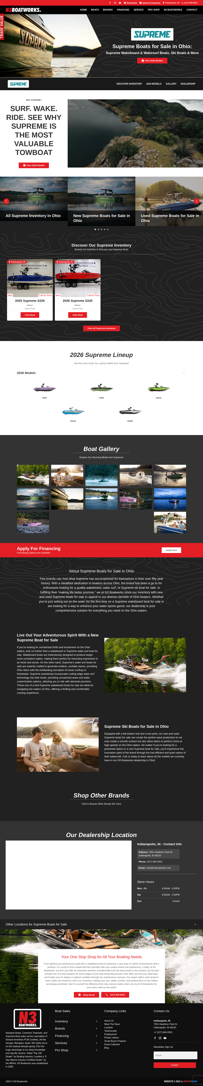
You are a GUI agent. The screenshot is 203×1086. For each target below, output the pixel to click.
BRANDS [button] (108, 10)
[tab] (95, 229)
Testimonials (110, 1031)
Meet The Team (112, 1024)
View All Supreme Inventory (101, 328)
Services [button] (61, 1043)
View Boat (30, 315)
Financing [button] (62, 1036)
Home (83, 10)
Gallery (171, 84)
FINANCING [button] (123, 10)
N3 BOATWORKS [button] (173, 10)
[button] (6, 201)
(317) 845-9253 (189, 3)
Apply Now (171, 550)
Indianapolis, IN (170, 3)
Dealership (188, 84)
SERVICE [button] (139, 10)
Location (108, 1027)
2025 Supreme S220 (30, 300)
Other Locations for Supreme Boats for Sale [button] (36, 924)
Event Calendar (112, 1044)
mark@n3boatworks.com (158, 868)
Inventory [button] (61, 1021)
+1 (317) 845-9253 (163, 1032)
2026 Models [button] (26, 373)
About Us (109, 1021)
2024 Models (154, 84)
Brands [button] (60, 1028)
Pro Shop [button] (61, 1050)
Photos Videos (111, 1037)
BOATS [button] (95, 10)
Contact (192, 10)
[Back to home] (23, 10)
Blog (106, 1048)
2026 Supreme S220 (77, 300)
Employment (110, 1034)
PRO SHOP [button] (154, 10)
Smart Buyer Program (115, 1041)
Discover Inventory (129, 84)
